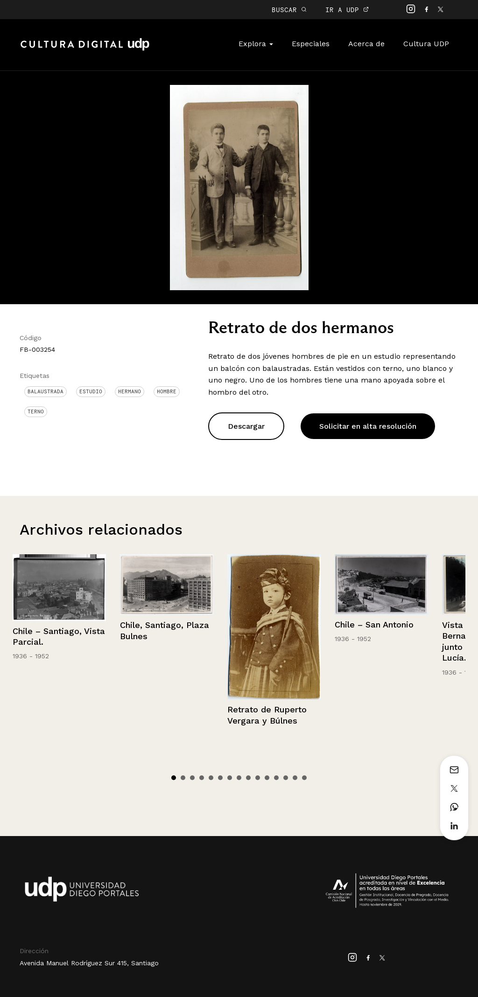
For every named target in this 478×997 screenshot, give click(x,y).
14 (295, 777)
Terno (36, 411)
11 (267, 777)
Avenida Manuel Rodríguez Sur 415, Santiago (89, 963)
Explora (256, 43)
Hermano (129, 391)
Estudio (90, 391)
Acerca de (366, 43)
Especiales (311, 43)
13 (285, 777)
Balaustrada (45, 391)
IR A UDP (347, 10)
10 (257, 777)
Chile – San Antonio (374, 624)
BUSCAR (289, 10)
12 (276, 777)
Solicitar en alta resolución (367, 426)
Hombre (166, 391)
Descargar (246, 426)
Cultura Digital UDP (85, 49)
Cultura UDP (426, 43)
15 (304, 777)
